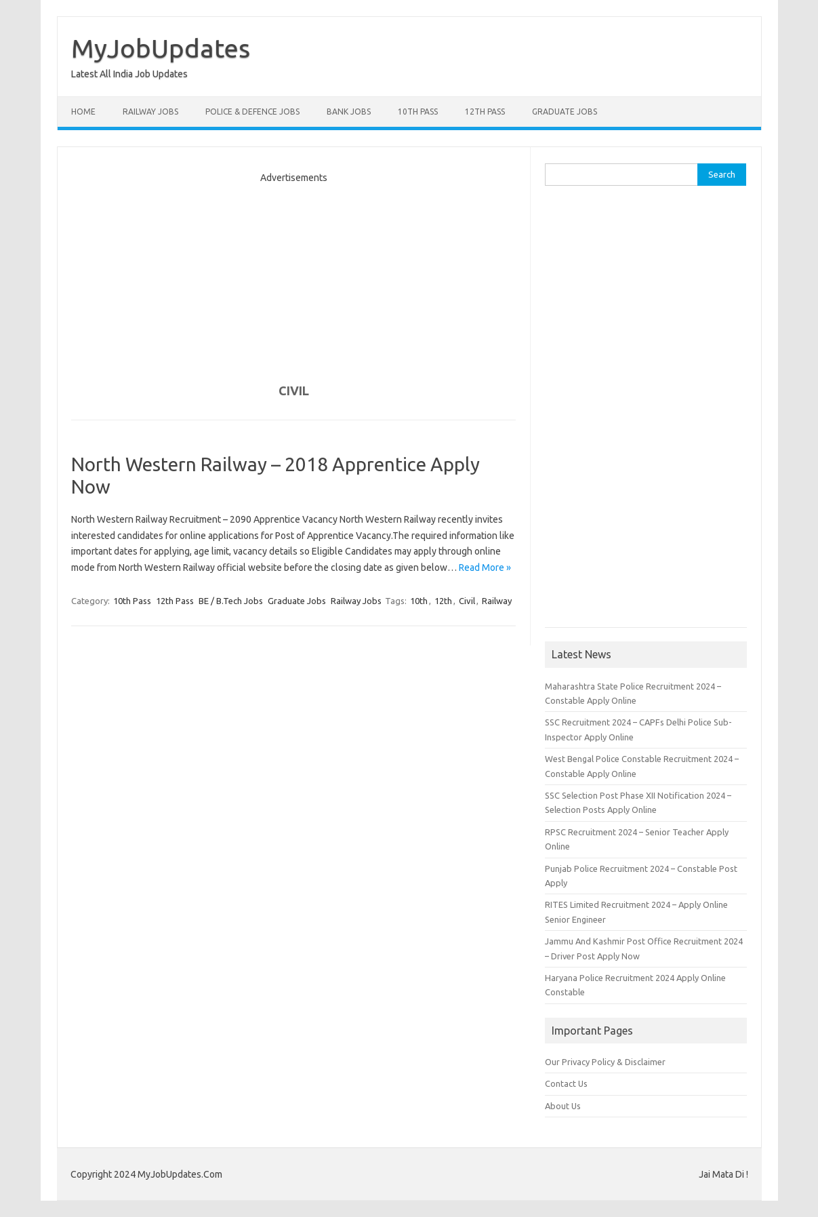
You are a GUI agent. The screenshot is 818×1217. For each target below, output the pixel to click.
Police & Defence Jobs (252, 111)
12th (443, 600)
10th (419, 600)
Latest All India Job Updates (129, 73)
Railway (497, 600)
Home (83, 111)
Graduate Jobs (564, 111)
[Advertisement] (293, 277)
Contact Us (566, 1083)
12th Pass (485, 111)
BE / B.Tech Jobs (231, 600)
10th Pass (418, 111)
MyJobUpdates (160, 48)
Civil (467, 600)
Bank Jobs (349, 111)
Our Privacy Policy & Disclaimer (605, 1061)
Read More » (485, 567)
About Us (563, 1106)
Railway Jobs (150, 111)
